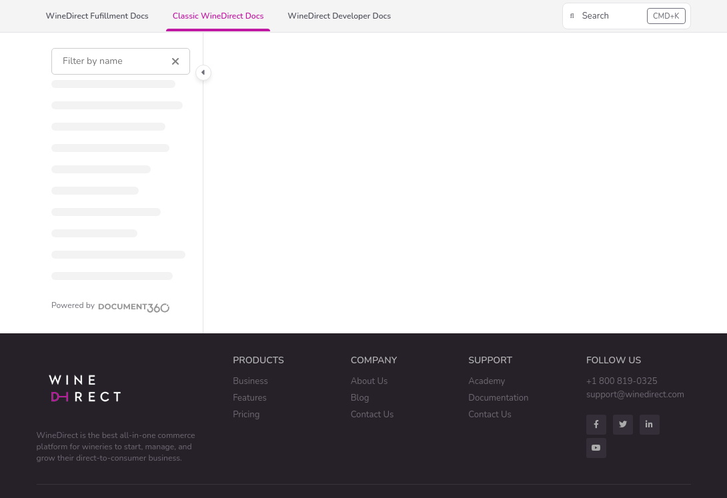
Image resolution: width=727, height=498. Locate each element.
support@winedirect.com (635, 395)
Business (250, 381)
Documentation (498, 398)
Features (250, 398)
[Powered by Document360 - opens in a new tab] (110, 306)
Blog (360, 398)
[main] (447, 183)
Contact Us (372, 415)
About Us (369, 381)
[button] (626, 16)
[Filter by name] (120, 61)
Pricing (246, 415)
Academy (486, 381)
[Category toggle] (203, 73)
